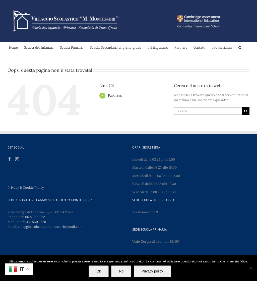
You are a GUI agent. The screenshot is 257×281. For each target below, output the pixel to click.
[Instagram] (17, 159)
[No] (250, 268)
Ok (98, 271)
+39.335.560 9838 (33, 222)
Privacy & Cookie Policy (26, 187)
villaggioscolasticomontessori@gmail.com (50, 227)
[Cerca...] (208, 111)
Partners (115, 95)
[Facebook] (10, 159)
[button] (240, 47)
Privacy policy (152, 271)
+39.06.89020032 (32, 217)
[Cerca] (245, 111)
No (121, 271)
